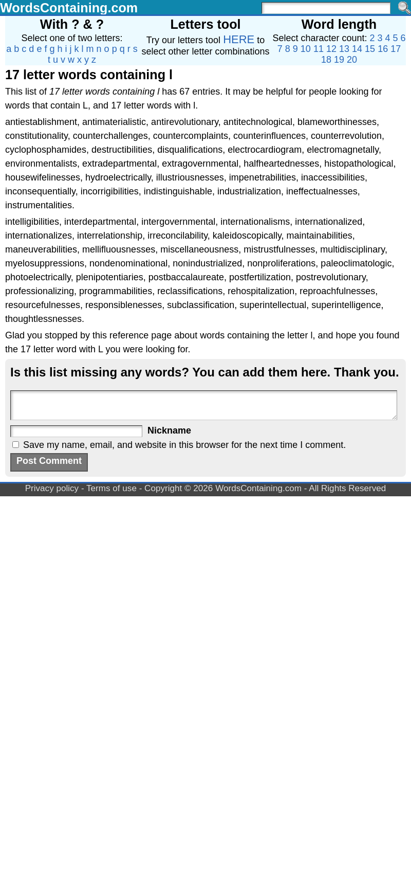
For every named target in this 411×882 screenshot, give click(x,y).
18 (326, 60)
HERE (238, 39)
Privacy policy (52, 488)
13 (344, 49)
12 (331, 49)
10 (306, 49)
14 (357, 49)
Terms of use (111, 488)
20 (352, 60)
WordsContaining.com (69, 8)
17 (395, 49)
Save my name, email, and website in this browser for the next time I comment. (184, 445)
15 (370, 49)
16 (383, 49)
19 (339, 60)
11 (318, 49)
